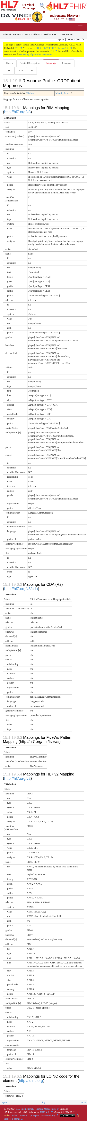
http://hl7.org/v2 (17, 778)
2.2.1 (51, 51)
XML (8, 70)
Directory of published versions (35, 54)
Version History (48, 1115)
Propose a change (12, 1118)
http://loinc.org (31, 1080)
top (43, 1102)
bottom (71, 39)
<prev (60, 39)
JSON (20, 70)
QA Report (34, 1115)
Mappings (51, 63)
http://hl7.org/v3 (17, 112)
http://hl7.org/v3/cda (21, 589)
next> (80, 39)
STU (17, 48)
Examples (66, 63)
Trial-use (30, 93)
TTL (31, 70)
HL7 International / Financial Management (36, 1109)
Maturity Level (63, 93)
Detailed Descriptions (30, 63)
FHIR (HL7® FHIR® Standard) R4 (52, 48)
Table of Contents (18, 1115)
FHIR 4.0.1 (45, 1112)
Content (9, 63)
